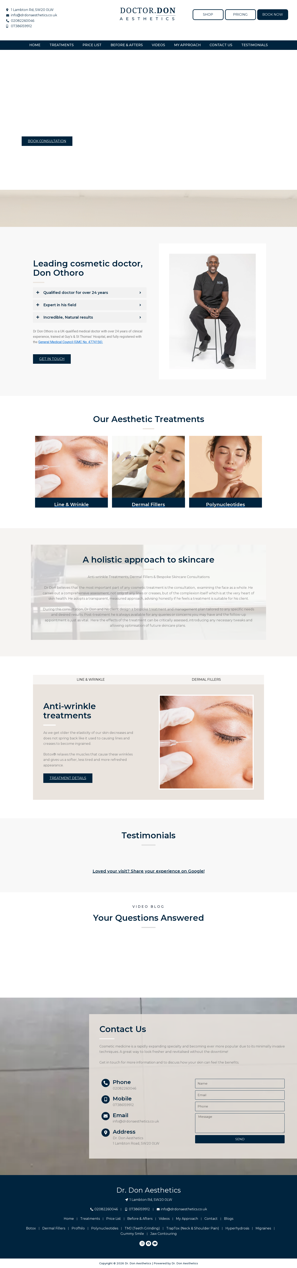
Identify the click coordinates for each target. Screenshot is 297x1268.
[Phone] (105, 1083)
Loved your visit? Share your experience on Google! (149, 871)
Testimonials (254, 45)
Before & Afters (127, 45)
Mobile (122, 1098)
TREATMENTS (62, 45)
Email (120, 1115)
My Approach (187, 45)
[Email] (105, 1116)
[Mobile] (105, 1099)
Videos (158, 45)
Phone (122, 1082)
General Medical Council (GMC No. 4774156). (70, 342)
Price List (91, 45)
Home (34, 45)
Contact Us (221, 45)
